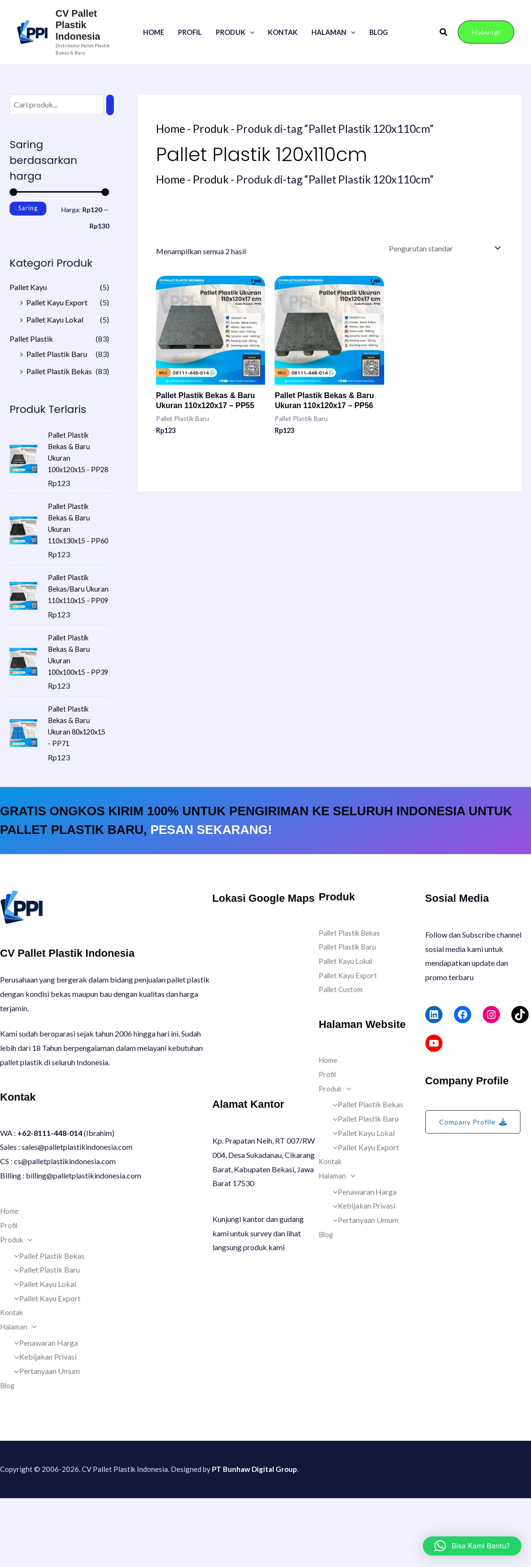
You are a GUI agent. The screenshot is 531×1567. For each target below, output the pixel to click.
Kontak (283, 32)
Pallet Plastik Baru (56, 353)
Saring (28, 208)
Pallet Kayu (28, 287)
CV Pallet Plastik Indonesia (77, 25)
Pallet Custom (342, 1057)
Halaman (333, 32)
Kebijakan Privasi (43, 1425)
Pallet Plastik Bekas (59, 371)
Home (153, 32)
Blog (378, 32)
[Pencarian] (110, 105)
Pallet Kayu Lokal (54, 319)
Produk (235, 32)
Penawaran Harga (44, 1411)
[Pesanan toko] (444, 248)
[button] (249, 32)
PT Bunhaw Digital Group (254, 1538)
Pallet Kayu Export (57, 302)
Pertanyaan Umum (45, 1439)
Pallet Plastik (31, 338)
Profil (190, 32)
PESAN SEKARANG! (211, 898)
